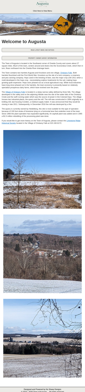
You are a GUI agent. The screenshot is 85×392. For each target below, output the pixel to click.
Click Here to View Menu (42, 11)
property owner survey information (42, 58)
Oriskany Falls (66, 73)
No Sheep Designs (53, 389)
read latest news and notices (42, 50)
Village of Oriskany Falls (15, 92)
